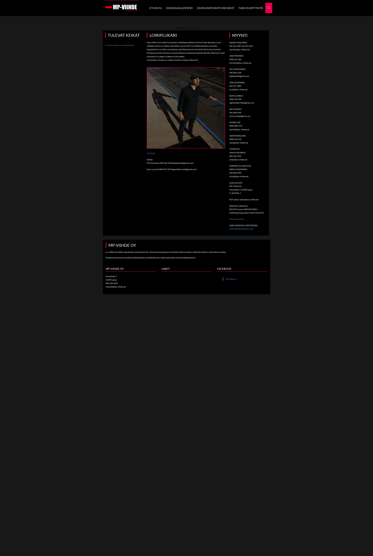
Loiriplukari (163, 54)
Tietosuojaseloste (236, 238)
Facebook (151, 172)
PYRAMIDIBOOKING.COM (241, 248)
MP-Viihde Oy (231, 298)
